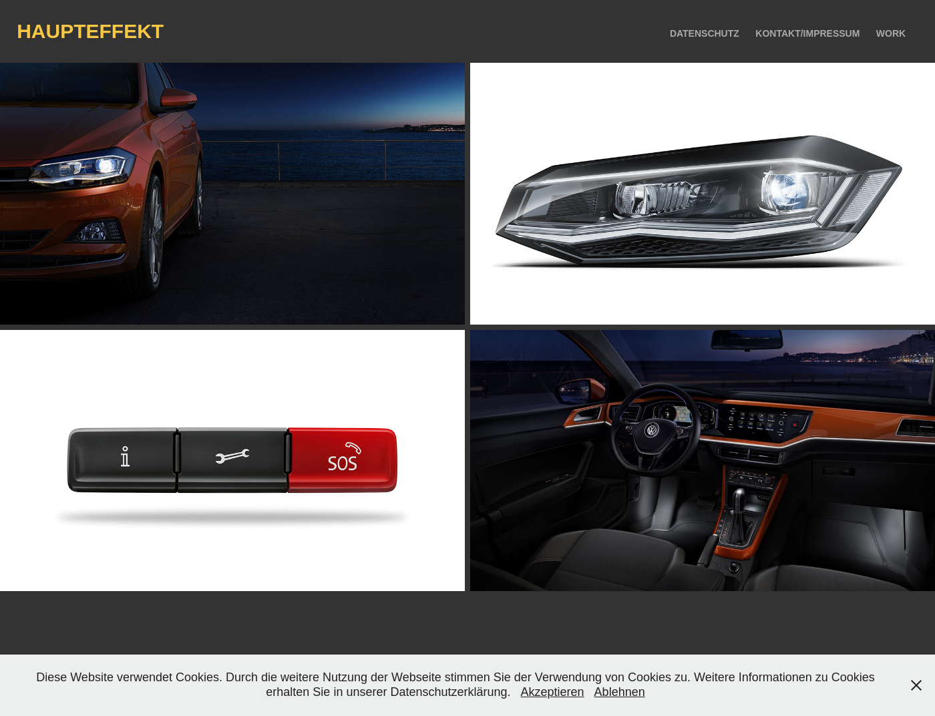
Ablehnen (619, 692)
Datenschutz (704, 33)
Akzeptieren (552, 692)
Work (891, 33)
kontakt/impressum (807, 33)
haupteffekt (90, 31)
